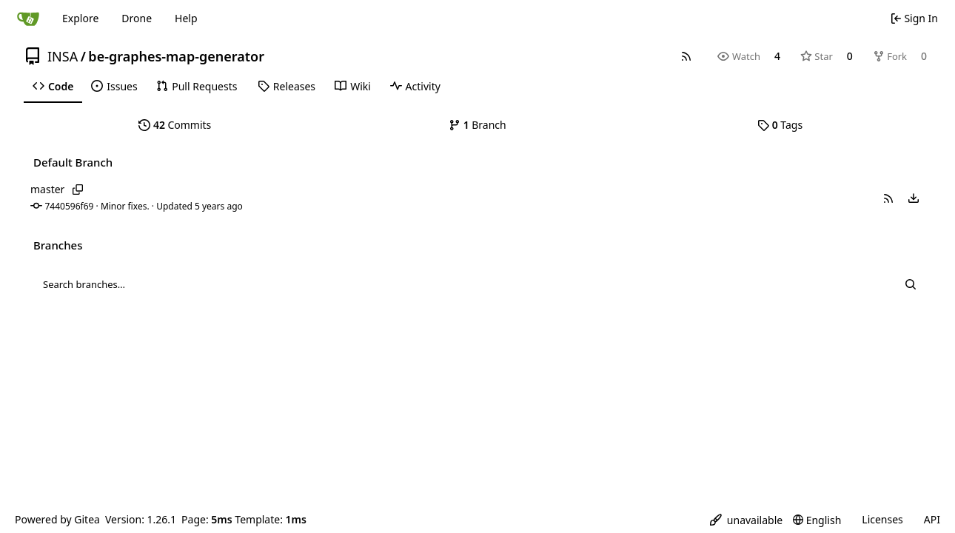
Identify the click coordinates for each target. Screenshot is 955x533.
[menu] (913, 198)
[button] (888, 198)
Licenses (882, 519)
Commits (174, 125)
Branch (477, 125)
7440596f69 (69, 206)
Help (186, 18)
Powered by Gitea (57, 519)
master (47, 189)
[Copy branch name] (77, 189)
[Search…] (910, 284)
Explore (80, 18)
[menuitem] (53, 86)
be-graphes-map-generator (176, 56)
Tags (779, 125)
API (932, 519)
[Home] (28, 18)
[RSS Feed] (686, 56)
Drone (136, 18)
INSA (62, 56)
